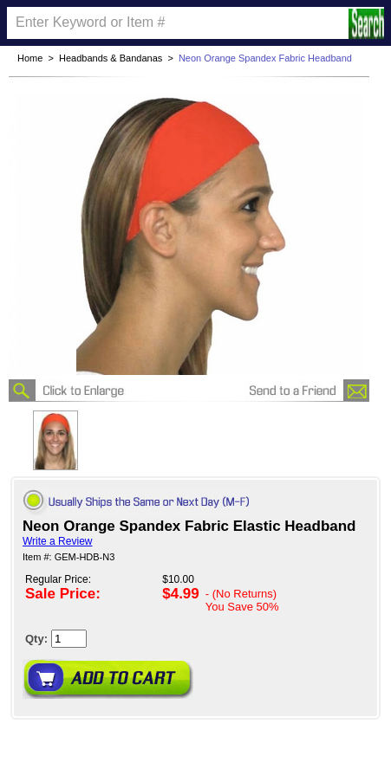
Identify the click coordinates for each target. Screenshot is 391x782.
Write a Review (57, 541)
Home (29, 58)
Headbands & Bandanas (110, 58)
